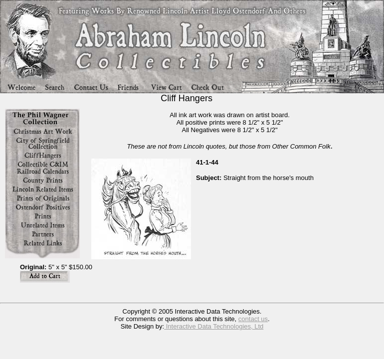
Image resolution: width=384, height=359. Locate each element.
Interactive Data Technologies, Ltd (213, 326)
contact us (253, 319)
